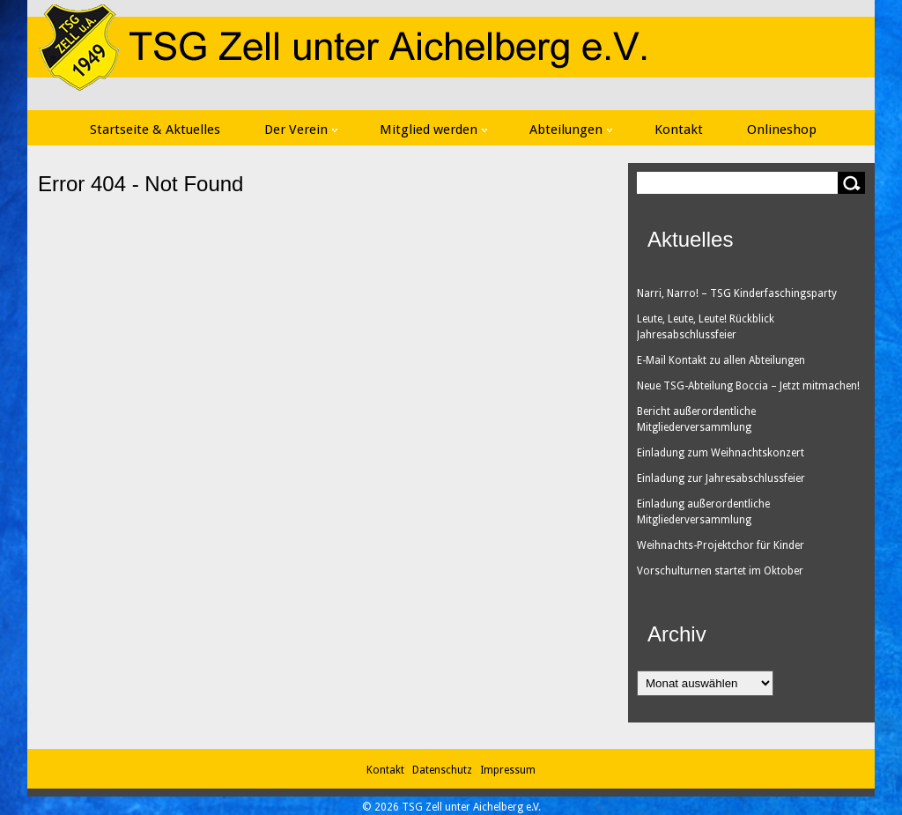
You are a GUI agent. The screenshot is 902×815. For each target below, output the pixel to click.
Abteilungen (570, 129)
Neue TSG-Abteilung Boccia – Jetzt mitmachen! (748, 386)
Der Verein (300, 129)
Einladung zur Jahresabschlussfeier (721, 478)
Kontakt (678, 129)
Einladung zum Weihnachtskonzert (720, 453)
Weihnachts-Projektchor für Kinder (720, 545)
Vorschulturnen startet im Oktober (720, 571)
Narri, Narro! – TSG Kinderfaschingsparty (737, 293)
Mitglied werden (433, 129)
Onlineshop (782, 129)
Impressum (508, 770)
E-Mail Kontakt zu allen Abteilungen (721, 360)
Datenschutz (444, 770)
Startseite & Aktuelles (155, 129)
